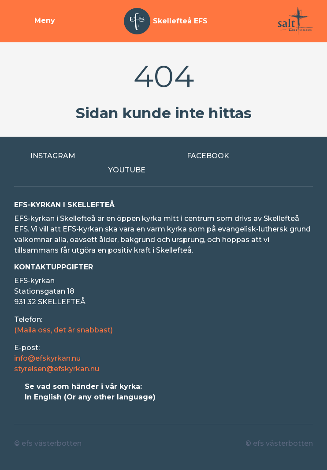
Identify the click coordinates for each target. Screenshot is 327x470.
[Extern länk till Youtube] (164, 170)
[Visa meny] (34, 21)
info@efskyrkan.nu (47, 358)
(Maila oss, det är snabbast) (63, 330)
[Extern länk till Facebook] (242, 156)
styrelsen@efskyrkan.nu (56, 369)
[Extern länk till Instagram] (85, 156)
